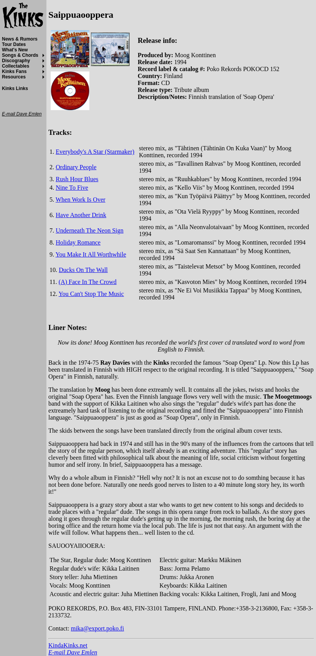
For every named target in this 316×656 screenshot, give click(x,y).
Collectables (15, 66)
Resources (14, 77)
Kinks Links (15, 88)
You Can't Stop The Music (91, 294)
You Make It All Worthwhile (90, 254)
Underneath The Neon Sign (89, 230)
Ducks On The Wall (83, 270)
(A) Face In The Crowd (87, 282)
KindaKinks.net (67, 645)
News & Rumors (20, 39)
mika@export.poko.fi (97, 628)
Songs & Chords (20, 55)
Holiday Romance (78, 242)
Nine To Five (72, 187)
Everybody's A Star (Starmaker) (95, 151)
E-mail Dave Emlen (72, 652)
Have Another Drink (81, 215)
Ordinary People (76, 167)
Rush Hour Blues (77, 179)
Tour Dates (14, 44)
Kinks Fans (14, 71)
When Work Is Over (81, 199)
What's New (15, 50)
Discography (16, 60)
